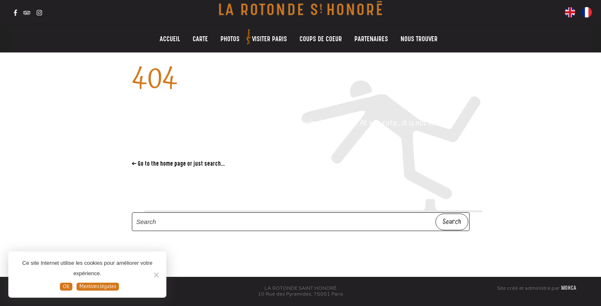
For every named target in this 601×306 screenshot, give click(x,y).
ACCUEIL (170, 39)
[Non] (156, 275)
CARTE (200, 39)
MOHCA (568, 288)
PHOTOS (230, 39)
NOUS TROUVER (419, 39)
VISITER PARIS (267, 38)
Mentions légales (97, 287)
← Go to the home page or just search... (178, 164)
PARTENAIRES (371, 39)
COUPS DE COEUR (320, 39)
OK (66, 287)
